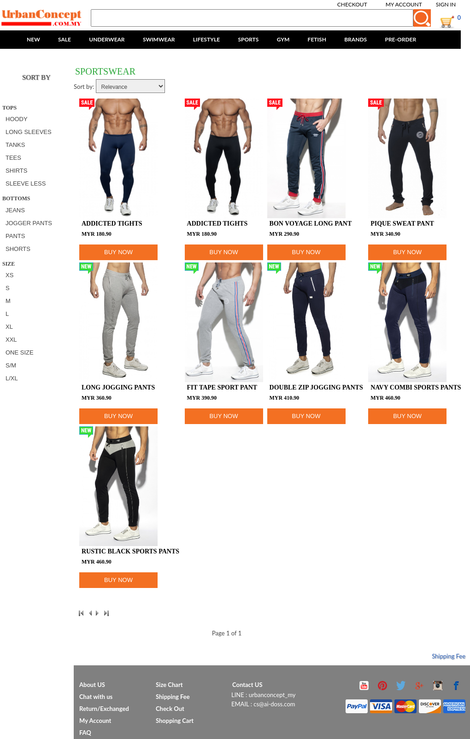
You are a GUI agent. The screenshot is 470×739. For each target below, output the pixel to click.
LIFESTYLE (206, 39)
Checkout (352, 4)
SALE (64, 39)
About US (92, 684)
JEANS (15, 210)
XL (9, 326)
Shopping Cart (175, 720)
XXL (11, 339)
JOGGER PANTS (29, 223)
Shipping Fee (448, 656)
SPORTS (248, 39)
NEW (33, 39)
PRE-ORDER (400, 39)
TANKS (15, 144)
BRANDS (355, 39)
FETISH (317, 39)
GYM (283, 39)
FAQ (85, 732)
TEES (13, 157)
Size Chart (169, 684)
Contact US (247, 684)
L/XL (12, 378)
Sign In (446, 4)
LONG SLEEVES (29, 131)
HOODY (17, 119)
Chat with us (95, 696)
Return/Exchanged (104, 708)
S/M (11, 365)
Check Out (170, 708)
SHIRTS (16, 170)
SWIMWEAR (159, 39)
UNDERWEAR (106, 39)
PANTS (15, 236)
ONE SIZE (20, 352)
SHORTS (18, 248)
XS (9, 275)
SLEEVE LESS (26, 183)
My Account (404, 4)
